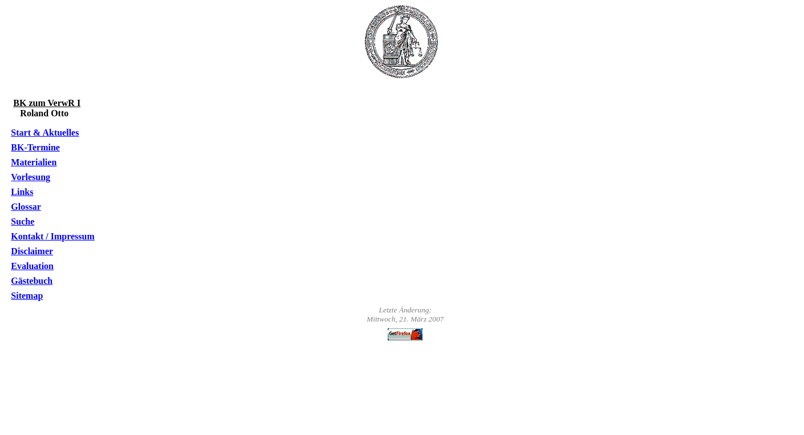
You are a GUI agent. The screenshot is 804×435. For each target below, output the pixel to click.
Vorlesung (30, 177)
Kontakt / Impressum (52, 236)
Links (22, 192)
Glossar (25, 207)
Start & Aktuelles (45, 132)
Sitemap (27, 295)
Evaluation (32, 266)
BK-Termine (35, 147)
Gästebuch (31, 281)
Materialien (33, 162)
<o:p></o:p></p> (404, 385)
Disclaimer (32, 251)
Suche (22, 221)
